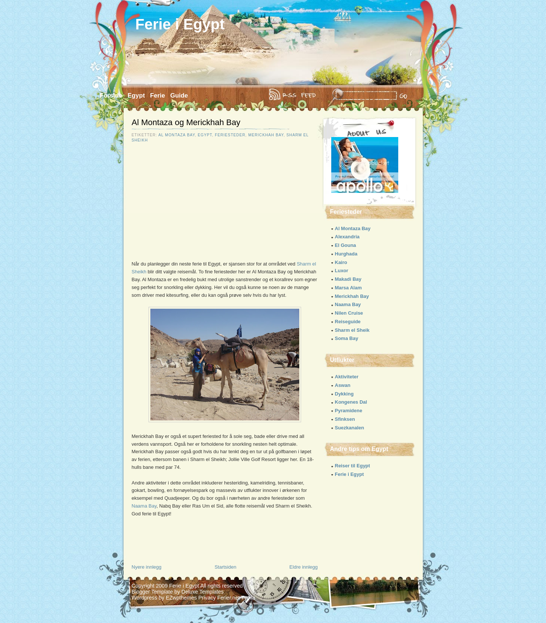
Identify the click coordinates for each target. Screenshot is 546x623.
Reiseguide (348, 321)
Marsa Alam (348, 287)
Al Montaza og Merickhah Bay (186, 122)
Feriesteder (230, 135)
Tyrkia (248, 598)
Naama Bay (144, 506)
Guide (179, 95)
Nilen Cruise (349, 313)
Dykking (344, 394)
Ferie (157, 95)
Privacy (207, 598)
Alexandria (347, 236)
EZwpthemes (181, 598)
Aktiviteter (347, 376)
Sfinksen (345, 419)
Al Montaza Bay (176, 135)
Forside (111, 95)
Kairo (341, 262)
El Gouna (345, 245)
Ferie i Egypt (180, 24)
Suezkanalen (349, 427)
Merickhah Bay (266, 135)
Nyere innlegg (147, 567)
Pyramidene (349, 410)
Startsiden (225, 567)
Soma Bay (346, 338)
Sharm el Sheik (352, 330)
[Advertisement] (194, 206)
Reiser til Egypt (352, 465)
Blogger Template (152, 592)
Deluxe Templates (203, 592)
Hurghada (346, 254)
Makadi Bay (348, 279)
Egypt (136, 95)
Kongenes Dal (351, 402)
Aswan (343, 385)
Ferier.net (228, 598)
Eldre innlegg (304, 567)
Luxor (341, 270)
